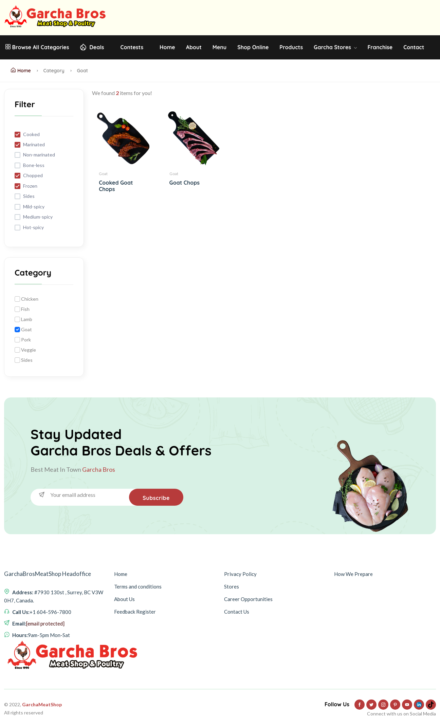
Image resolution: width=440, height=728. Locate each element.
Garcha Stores (335, 47)
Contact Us (236, 612)
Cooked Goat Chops (116, 185)
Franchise (379, 47)
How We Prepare (353, 574)
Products (291, 47)
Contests (131, 47)
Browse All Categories (37, 47)
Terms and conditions (138, 586)
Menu (219, 47)
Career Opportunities (248, 599)
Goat (103, 173)
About (194, 47)
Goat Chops (184, 182)
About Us (124, 599)
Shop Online (253, 47)
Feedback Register (135, 612)
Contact (413, 47)
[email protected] (45, 623)
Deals (96, 47)
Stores (231, 586)
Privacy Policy (240, 574)
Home (167, 47)
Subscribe (156, 497)
